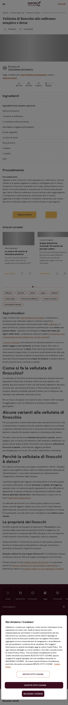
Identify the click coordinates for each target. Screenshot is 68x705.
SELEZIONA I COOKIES (33, 694)
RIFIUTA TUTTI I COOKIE (33, 674)
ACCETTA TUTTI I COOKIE (35, 685)
